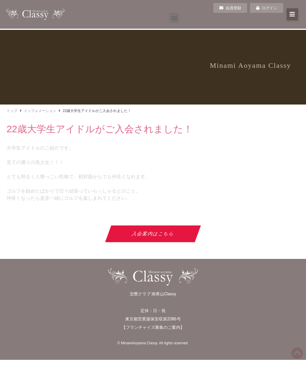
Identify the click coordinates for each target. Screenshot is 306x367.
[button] (174, 18)
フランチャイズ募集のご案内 (153, 327)
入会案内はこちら (153, 233)
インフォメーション (40, 111)
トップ (12, 111)
